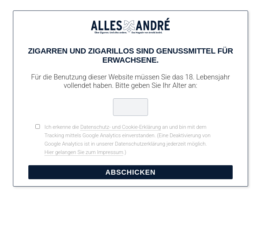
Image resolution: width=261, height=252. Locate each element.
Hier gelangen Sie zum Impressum (83, 152)
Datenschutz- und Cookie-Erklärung (120, 127)
